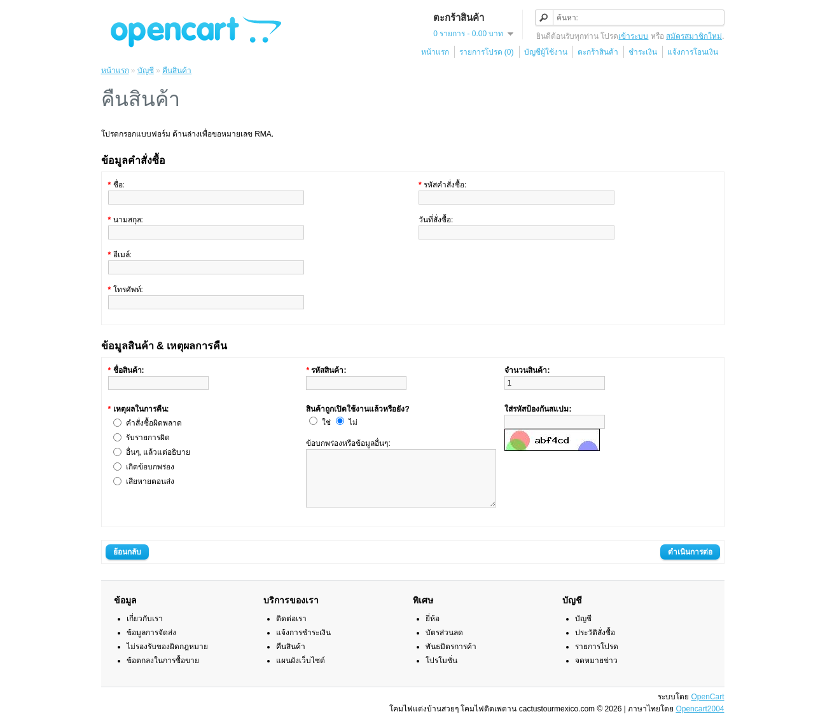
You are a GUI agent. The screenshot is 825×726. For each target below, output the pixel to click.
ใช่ (326, 422)
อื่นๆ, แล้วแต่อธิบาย (158, 452)
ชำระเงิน (642, 52)
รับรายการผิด (148, 437)
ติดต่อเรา (291, 630)
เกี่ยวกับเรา (145, 630)
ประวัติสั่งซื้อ (595, 644)
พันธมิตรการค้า (451, 658)
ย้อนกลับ (127, 563)
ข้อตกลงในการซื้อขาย (163, 672)
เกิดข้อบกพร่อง (150, 466)
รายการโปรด (596, 658)
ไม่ (353, 422)
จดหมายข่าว (596, 672)
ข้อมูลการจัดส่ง (151, 644)
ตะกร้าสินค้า (598, 52)
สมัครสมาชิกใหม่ (694, 36)
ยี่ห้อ (433, 630)
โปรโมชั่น (441, 672)
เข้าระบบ (633, 36)
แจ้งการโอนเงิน (692, 52)
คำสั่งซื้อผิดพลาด (154, 423)
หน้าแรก (435, 52)
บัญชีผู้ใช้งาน (545, 52)
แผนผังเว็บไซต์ (300, 672)
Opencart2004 (700, 720)
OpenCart (707, 708)
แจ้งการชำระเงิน (303, 644)
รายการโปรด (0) (486, 52)
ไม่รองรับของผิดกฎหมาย (167, 658)
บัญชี (145, 70)
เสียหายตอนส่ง (150, 481)
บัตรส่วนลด (444, 644)
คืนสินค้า (176, 70)
